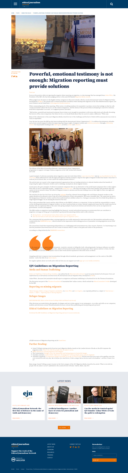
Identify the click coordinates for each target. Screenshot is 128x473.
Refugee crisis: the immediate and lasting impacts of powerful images (65, 353)
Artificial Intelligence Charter (58, 405)
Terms (17, 469)
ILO (91, 121)
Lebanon (77, 125)
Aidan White (109, 95)
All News (64, 427)
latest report (52, 258)
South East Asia (67, 188)
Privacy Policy (29, 469)
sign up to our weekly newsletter (89, 261)
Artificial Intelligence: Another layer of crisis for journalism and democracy (63, 410)
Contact (50, 457)
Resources (50, 452)
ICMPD (40, 101)
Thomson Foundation (54, 281)
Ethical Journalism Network (77, 274)
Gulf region (57, 125)
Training (50, 455)
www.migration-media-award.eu (60, 103)
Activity (86, 405)
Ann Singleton (79, 291)
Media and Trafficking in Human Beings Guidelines (43, 274)
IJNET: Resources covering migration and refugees (48, 351)
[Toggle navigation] (15, 4)
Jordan (70, 125)
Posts (18, 13)
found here (62, 340)
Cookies (22, 469)
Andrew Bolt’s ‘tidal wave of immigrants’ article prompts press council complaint (69, 355)
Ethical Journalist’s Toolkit (102, 281)
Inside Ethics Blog (26, 13)
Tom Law (15, 73)
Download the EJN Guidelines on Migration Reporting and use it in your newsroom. (54, 313)
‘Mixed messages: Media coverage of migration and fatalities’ (46, 291)
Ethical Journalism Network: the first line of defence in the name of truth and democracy (28, 410)
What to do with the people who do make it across (58, 350)
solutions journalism (93, 123)
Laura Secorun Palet (88, 176)
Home (12, 13)
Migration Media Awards (82, 97)
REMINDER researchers (57, 230)
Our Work (50, 449)
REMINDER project (46, 221)
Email (94, 451)
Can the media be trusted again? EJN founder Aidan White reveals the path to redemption (99, 410)
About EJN (50, 447)
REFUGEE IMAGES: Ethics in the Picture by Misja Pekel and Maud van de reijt (52, 300)
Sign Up (104, 460)
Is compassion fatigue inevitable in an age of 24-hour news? (64, 356)
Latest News (51, 444)
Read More (17, 418)
